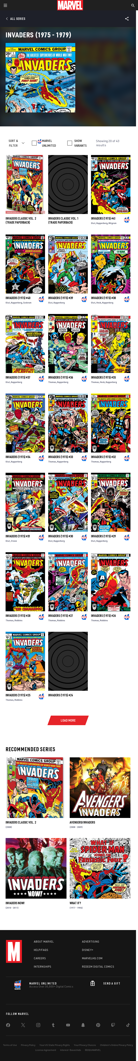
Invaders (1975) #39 (60, 298)
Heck (98, 302)
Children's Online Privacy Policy (116, 1045)
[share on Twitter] (23, 1026)
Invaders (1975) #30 (60, 536)
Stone (14, 540)
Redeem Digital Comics (98, 966)
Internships (42, 966)
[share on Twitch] (113, 1026)
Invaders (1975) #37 (18, 377)
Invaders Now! (15, 903)
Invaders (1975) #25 (18, 695)
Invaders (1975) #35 (103, 377)
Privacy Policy (28, 1045)
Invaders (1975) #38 (103, 298)
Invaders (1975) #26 (103, 616)
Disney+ (87, 950)
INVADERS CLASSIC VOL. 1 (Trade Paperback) (63, 220)
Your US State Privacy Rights (54, 1045)
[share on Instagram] (38, 1026)
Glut (93, 223)
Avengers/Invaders (82, 822)
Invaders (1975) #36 (60, 377)
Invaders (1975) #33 (60, 457)
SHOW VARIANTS (80, 143)
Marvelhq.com (92, 958)
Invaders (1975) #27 (60, 616)
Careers (40, 958)
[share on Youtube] (68, 1026)
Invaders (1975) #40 (18, 298)
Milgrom (112, 223)
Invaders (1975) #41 (103, 218)
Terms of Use (10, 1045)
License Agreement (45, 1049)
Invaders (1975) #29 (103, 536)
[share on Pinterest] (98, 1026)
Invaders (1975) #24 (60, 695)
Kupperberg (102, 223)
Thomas (52, 382)
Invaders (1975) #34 (18, 457)
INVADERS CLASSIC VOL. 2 (21, 822)
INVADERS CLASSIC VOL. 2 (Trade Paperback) (21, 220)
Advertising (90, 941)
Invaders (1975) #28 (18, 616)
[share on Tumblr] (53, 1026)
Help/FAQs (41, 950)
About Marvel (44, 941)
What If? (75, 903)
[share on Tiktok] (128, 1026)
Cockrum (27, 302)
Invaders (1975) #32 (103, 457)
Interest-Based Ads (70, 1049)
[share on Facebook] (8, 1026)
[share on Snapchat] (83, 1026)
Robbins (19, 620)
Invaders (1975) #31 (18, 536)
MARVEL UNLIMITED (49, 143)
